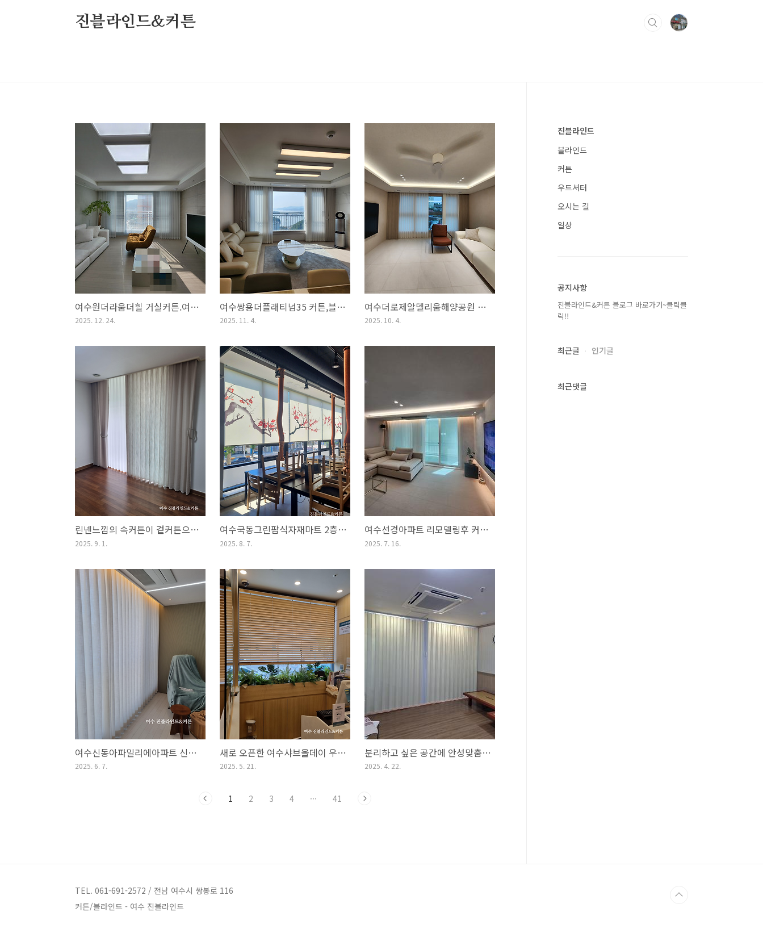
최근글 (568, 350)
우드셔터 (572, 187)
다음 (364, 798)
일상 (564, 225)
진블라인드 (575, 130)
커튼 (564, 168)
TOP (679, 895)
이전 (205, 798)
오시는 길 (573, 206)
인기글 (603, 350)
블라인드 (572, 150)
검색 (652, 22)
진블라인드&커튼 (135, 22)
